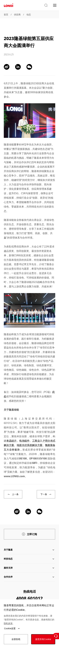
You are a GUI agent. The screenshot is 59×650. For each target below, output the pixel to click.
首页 (6, 14)
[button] (46, 5)
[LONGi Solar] (8, 5)
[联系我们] (56, 636)
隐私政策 (8, 623)
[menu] (55, 5)
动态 (28, 14)
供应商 (17, 14)
